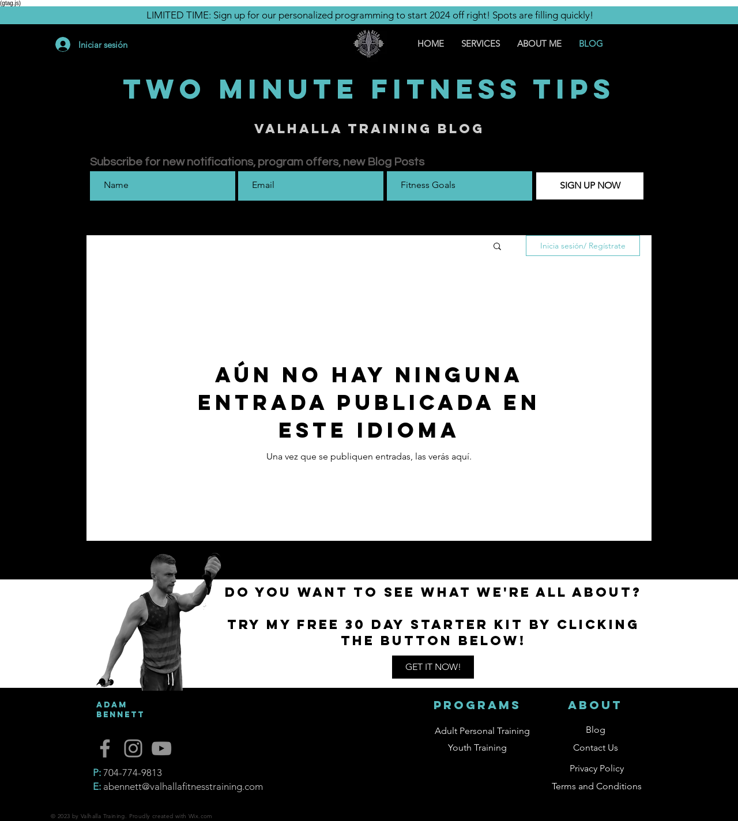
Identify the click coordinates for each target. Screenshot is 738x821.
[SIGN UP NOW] (590, 186)
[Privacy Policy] (596, 768)
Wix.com (201, 816)
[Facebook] (105, 748)
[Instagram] (133, 748)
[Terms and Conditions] (597, 786)
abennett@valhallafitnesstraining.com (183, 786)
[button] (497, 247)
